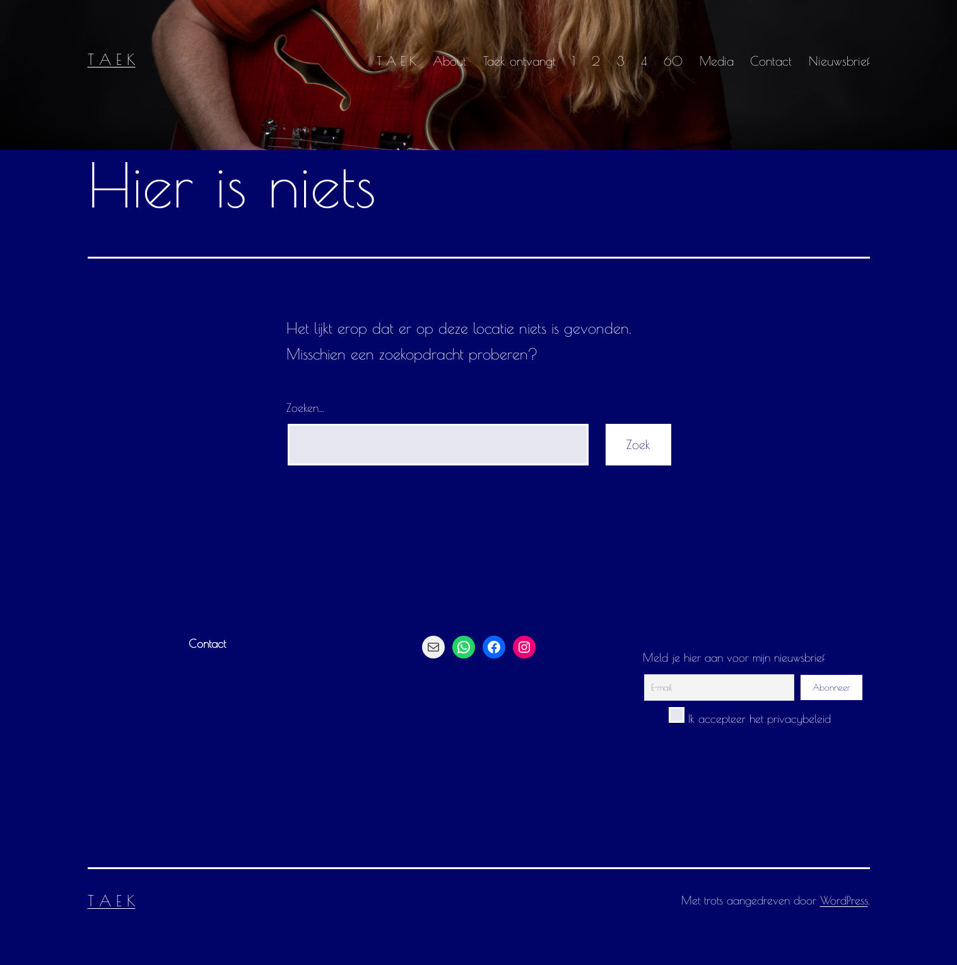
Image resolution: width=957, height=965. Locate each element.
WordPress (844, 900)
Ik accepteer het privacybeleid (750, 718)
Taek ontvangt (519, 61)
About (449, 61)
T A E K (112, 59)
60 (673, 61)
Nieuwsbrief (839, 61)
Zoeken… (305, 407)
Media (717, 61)
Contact (771, 61)
